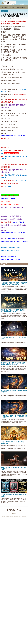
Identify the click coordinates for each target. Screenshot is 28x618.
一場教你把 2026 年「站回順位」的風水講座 (13, 594)
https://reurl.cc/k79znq (8, 271)
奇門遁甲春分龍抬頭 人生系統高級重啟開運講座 (14, 489)
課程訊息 (4, 11)
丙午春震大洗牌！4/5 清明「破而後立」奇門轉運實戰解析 (13, 409)
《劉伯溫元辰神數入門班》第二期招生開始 (14, 436)
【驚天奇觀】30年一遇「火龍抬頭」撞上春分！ (14, 515)
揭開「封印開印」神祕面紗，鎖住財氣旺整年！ (14, 567)
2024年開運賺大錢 (18, 321)
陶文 (10, 18)
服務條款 (14, 612)
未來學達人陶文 (12, 337)
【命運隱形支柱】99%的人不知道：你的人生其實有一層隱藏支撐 (14, 382)
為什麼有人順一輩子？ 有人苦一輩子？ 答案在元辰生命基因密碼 (14, 462)
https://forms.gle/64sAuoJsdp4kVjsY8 (13, 150)
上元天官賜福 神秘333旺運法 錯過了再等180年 (13, 541)
